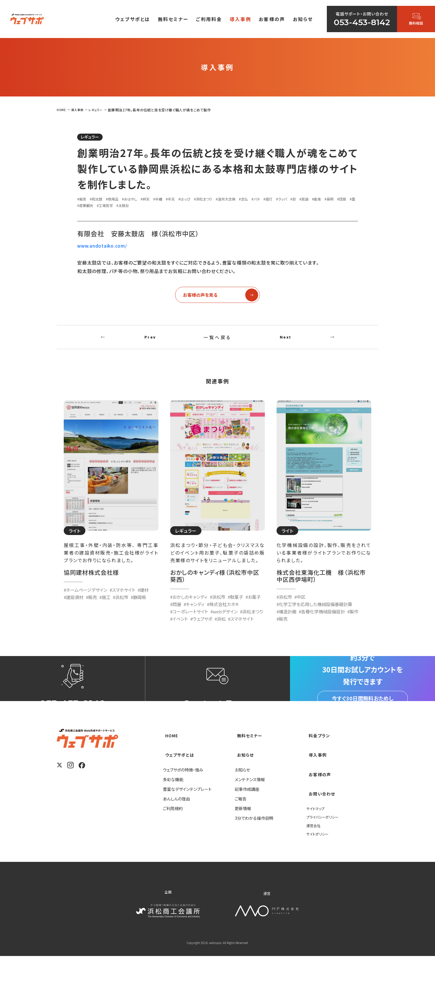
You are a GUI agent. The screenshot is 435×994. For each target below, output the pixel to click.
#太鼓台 (188, 207)
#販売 (83, 200)
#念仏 (276, 200)
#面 (125, 207)
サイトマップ (317, 846)
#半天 (188, 200)
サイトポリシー (319, 871)
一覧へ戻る (217, 343)
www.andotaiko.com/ (102, 247)
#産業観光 (142, 207)
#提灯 (306, 200)
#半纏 (173, 200)
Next (285, 343)
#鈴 (336, 200)
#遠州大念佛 (255, 200)
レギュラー (94, 137)
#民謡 (349, 200)
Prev (150, 343)
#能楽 (83, 207)
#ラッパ (322, 200)
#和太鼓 (100, 200)
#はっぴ (205, 200)
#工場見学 (166, 207)
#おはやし (140, 200)
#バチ (291, 200)
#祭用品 (119, 200)
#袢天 (159, 200)
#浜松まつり (227, 200)
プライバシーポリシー (325, 854)
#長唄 (97, 207)
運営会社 (314, 863)
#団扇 (112, 207)
